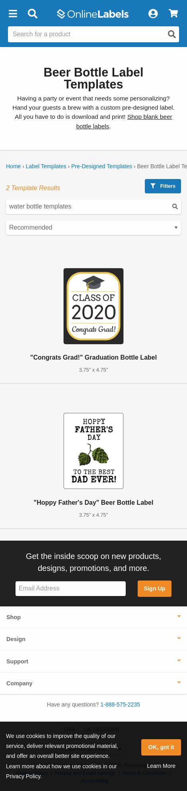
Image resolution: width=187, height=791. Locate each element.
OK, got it (161, 747)
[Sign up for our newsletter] (71, 588)
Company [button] (19, 683)
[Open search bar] (32, 14)
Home (13, 166)
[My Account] (153, 14)
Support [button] (17, 661)
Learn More (161, 766)
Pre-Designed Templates (101, 166)
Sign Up (154, 588)
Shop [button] (13, 617)
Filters (162, 186)
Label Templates (46, 166)
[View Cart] (173, 14)
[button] (12, 14)
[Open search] (172, 34)
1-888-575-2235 (120, 704)
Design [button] (15, 639)
